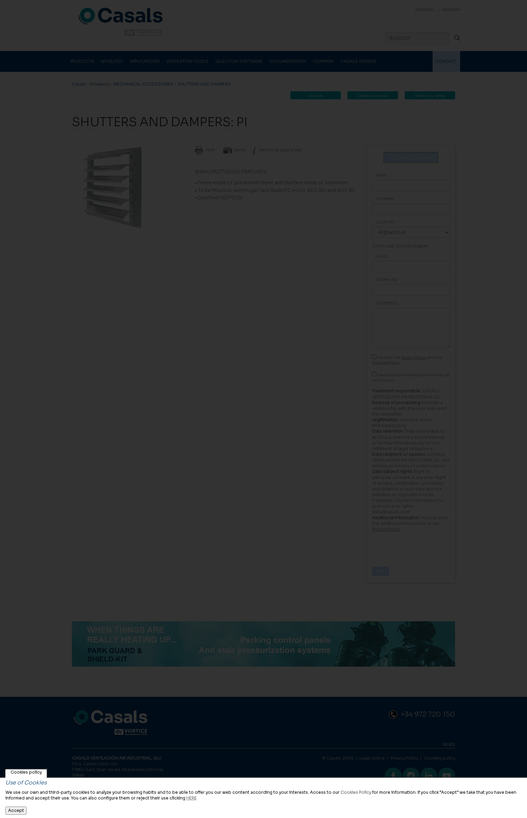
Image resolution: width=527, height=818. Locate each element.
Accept (16, 810)
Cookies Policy (355, 792)
